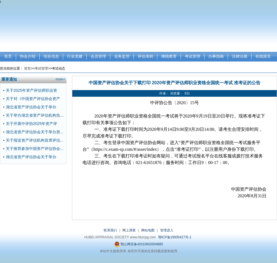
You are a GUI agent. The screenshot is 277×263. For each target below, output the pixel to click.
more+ (60, 79)
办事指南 (216, 56)
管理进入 (166, 230)
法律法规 (239, 56)
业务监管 (122, 56)
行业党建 (75, 56)
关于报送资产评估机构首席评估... (34, 140)
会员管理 (98, 56)
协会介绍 (27, 56)
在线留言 (263, 56)
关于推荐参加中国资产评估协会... (34, 148)
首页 (8, 56)
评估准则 (145, 56)
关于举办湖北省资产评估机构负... (34, 115)
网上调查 (129, 230)
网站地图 (148, 230)
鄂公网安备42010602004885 (138, 244)
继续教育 (169, 56)
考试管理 (192, 56)
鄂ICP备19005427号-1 (174, 237)
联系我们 (110, 230)
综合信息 (51, 56)
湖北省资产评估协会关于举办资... (34, 132)
